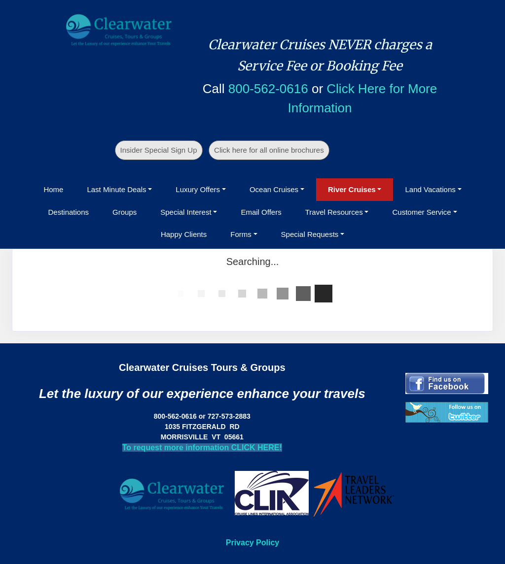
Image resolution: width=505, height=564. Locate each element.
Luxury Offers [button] (198, 189)
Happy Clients (184, 234)
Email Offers (261, 212)
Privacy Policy (253, 542)
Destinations (68, 212)
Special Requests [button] (310, 234)
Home (53, 189)
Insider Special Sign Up (158, 150)
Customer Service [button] (421, 212)
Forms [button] (241, 234)
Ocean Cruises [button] (274, 189)
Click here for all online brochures (269, 150)
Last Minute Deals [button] (116, 189)
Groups (124, 212)
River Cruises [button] (352, 189)
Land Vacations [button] (430, 189)
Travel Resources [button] (334, 212)
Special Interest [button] (185, 212)
